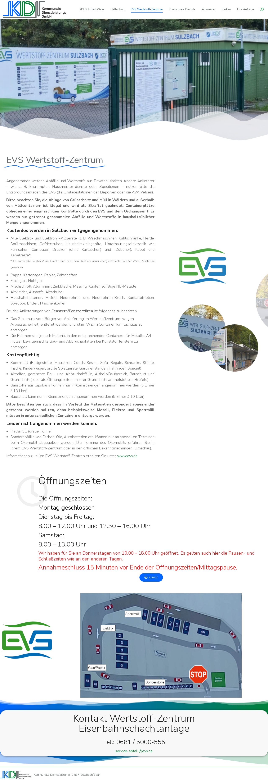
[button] (151, 577)
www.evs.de (127, 455)
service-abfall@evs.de (134, 751)
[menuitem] (92, 9)
